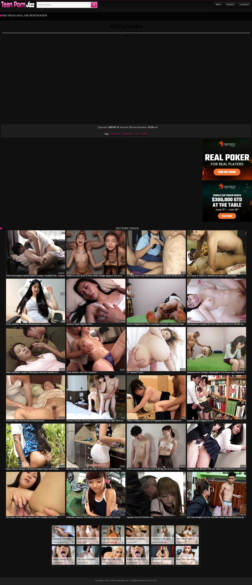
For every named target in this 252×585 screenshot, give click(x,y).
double (144, 134)
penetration (127, 134)
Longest (244, 4)
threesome (115, 134)
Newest (230, 4)
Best (218, 4)
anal (137, 134)
